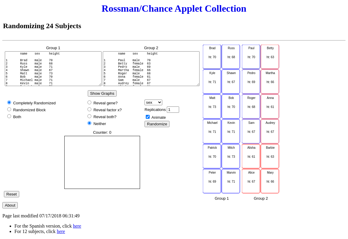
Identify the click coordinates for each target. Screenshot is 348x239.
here (77, 226)
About (10, 205)
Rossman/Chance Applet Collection (174, 8)
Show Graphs (102, 93)
